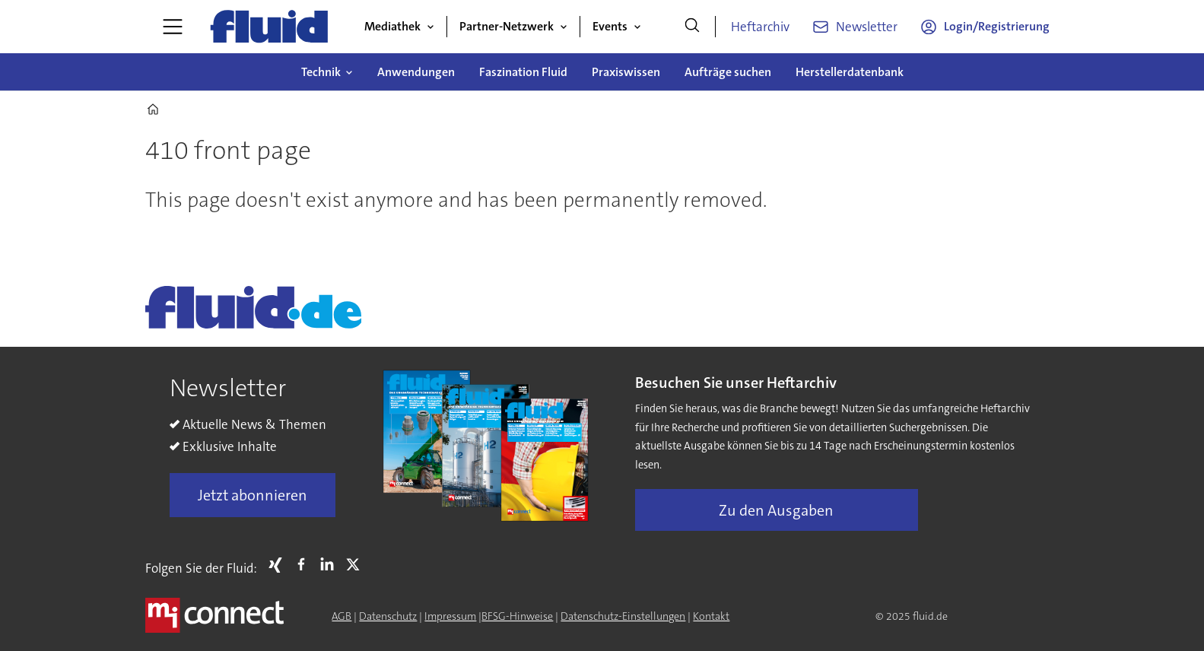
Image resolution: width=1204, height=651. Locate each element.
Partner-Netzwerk (506, 26)
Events (609, 26)
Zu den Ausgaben (776, 510)
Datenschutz (388, 616)
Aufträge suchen (728, 72)
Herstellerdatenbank (850, 72)
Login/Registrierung (997, 26)
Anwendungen (416, 72)
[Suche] (692, 26)
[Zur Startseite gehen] (269, 26)
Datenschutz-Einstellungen (623, 616)
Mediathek (392, 26)
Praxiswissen (626, 72)
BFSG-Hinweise (517, 616)
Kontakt (711, 616)
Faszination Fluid (523, 72)
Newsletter (866, 26)
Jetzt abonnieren (252, 495)
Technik (321, 72)
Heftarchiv (760, 26)
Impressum (450, 616)
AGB (341, 616)
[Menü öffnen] (172, 26)
